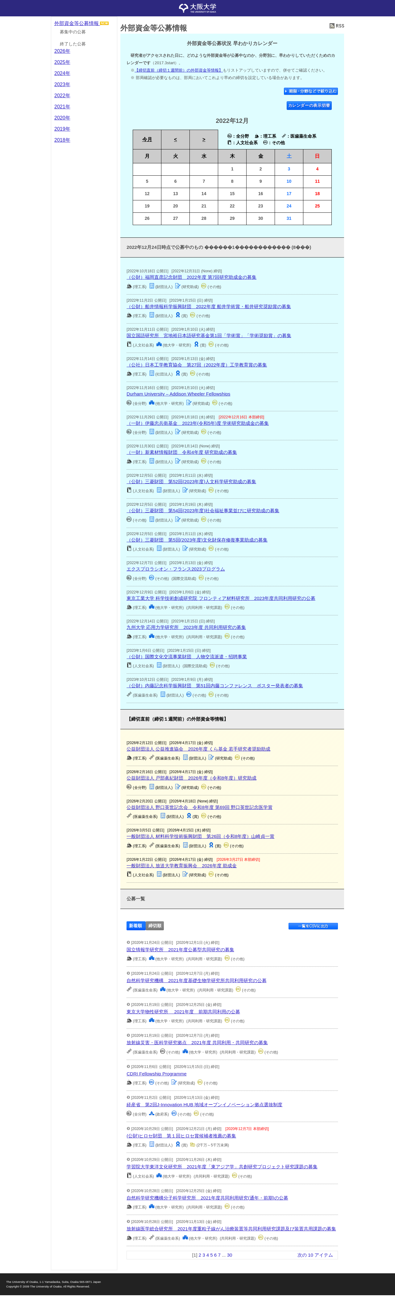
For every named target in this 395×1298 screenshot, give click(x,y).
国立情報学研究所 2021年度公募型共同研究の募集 (180, 949)
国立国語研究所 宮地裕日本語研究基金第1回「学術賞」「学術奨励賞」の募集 (209, 335)
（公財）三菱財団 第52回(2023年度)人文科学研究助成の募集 (191, 481)
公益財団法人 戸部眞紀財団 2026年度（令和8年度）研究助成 (191, 778)
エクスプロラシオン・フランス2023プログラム (176, 569)
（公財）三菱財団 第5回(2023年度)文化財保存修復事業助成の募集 (197, 539)
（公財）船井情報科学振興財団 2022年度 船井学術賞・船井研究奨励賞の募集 (209, 306)
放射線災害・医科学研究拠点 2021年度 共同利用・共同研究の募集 (197, 1042)
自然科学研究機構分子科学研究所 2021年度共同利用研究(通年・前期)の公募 (207, 1197)
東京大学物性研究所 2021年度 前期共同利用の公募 (183, 1011)
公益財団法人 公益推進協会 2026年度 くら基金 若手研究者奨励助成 (198, 749)
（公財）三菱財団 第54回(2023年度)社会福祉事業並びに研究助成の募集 (203, 510)
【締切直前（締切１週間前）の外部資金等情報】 (179, 70)
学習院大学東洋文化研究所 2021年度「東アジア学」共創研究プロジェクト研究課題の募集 (222, 1166)
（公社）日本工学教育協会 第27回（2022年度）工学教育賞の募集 (197, 364)
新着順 (135, 925)
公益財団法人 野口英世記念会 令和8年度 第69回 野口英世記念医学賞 (199, 807)
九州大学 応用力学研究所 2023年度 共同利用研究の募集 (186, 627)
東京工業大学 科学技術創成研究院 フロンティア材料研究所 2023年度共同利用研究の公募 (221, 598)
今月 (147, 139)
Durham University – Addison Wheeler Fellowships (178, 393)
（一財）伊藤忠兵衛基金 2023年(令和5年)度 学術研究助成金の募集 (198, 423)
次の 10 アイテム (315, 1255)
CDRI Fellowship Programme (156, 1073)
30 (229, 1255)
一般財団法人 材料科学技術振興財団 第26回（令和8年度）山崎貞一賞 (200, 836)
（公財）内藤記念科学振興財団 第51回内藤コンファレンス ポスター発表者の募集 (215, 685)
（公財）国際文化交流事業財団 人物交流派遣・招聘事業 (187, 656)
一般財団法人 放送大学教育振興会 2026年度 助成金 (182, 865)
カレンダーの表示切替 (309, 105)
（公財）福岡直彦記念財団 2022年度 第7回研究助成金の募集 (191, 277)
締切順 (154, 925)
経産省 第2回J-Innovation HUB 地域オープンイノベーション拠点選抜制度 (204, 1104)
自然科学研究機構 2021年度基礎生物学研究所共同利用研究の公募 (196, 980)
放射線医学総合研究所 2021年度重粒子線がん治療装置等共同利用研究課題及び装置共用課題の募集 (231, 1228)
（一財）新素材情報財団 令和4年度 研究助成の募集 (182, 452)
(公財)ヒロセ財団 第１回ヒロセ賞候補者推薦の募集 (181, 1135)
